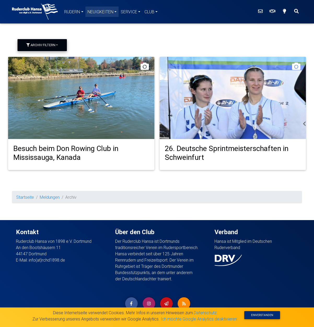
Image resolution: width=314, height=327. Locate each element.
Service (129, 11)
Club (149, 11)
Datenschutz (205, 312)
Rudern (72, 11)
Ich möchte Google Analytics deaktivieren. (199, 319)
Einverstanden (262, 315)
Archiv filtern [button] (40, 45)
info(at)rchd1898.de (47, 260)
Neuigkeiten (100, 11)
